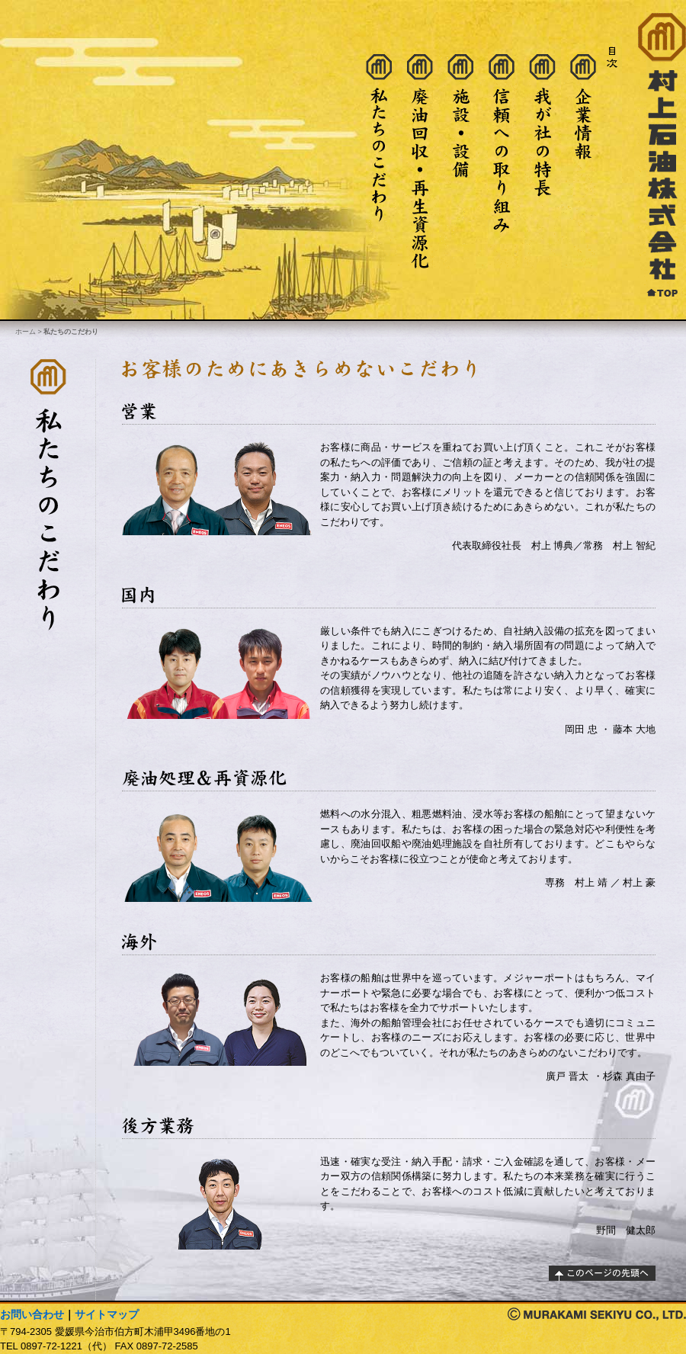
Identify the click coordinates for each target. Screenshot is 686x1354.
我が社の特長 (543, 161)
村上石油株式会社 (662, 155)
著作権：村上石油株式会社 (596, 1313)
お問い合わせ (32, 1314)
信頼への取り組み (501, 161)
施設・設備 (460, 161)
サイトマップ (107, 1314)
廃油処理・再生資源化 (420, 161)
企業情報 (583, 161)
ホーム (25, 331)
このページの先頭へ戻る (602, 1273)
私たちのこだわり (379, 161)
